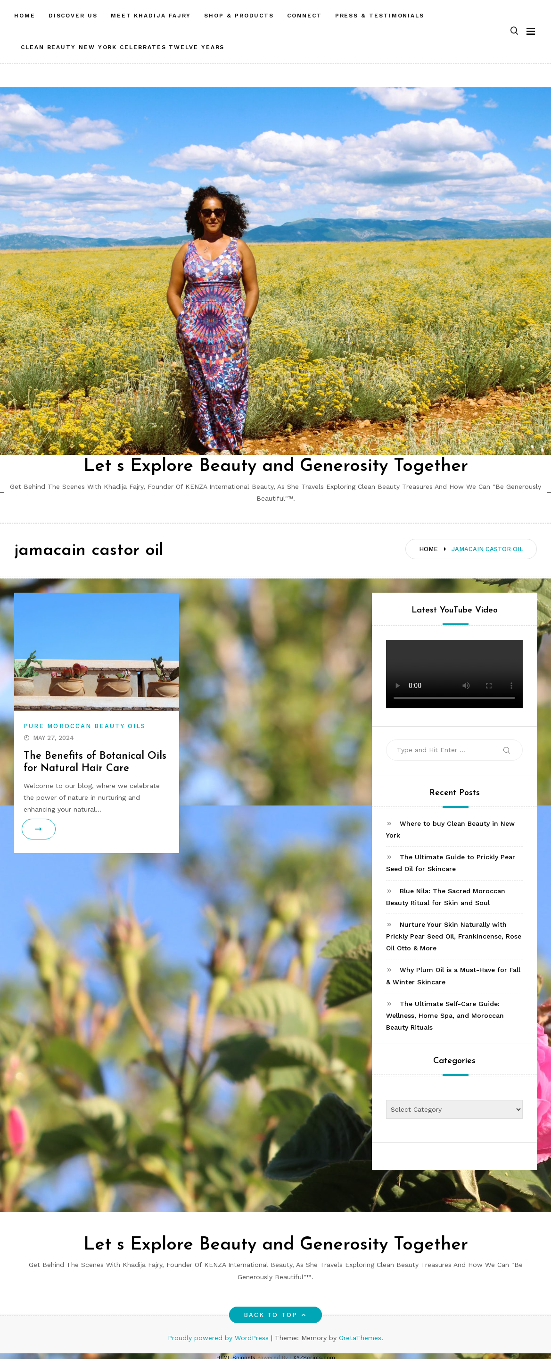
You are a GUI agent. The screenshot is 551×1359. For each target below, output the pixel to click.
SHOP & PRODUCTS (239, 15)
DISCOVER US (73, 15)
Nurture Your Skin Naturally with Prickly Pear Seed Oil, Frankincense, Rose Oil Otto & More (453, 936)
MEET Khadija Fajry (151, 15)
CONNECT (304, 15)
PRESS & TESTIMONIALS (379, 15)
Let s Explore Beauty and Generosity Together (275, 466)
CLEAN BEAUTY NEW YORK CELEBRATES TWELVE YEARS (122, 47)
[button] (514, 31)
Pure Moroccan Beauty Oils (85, 726)
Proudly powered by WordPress (219, 1338)
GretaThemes (360, 1338)
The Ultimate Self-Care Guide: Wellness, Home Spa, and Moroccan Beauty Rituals (445, 1015)
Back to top (275, 1314)
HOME (24, 15)
